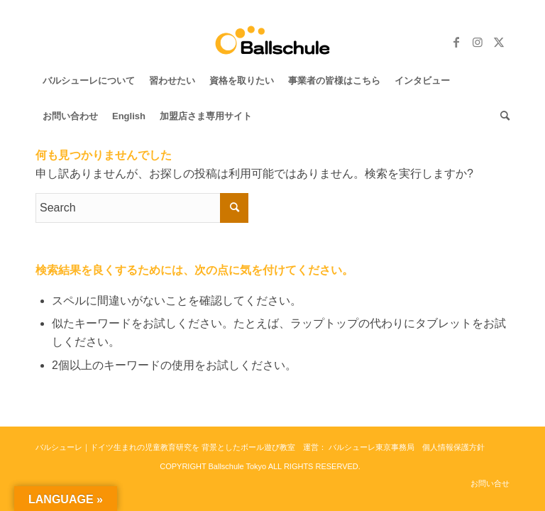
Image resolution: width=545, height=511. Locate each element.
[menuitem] (88, 81)
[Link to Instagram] (477, 42)
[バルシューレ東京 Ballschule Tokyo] (273, 42)
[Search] (501, 116)
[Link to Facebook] (456, 42)
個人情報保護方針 (453, 447)
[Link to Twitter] (499, 42)
